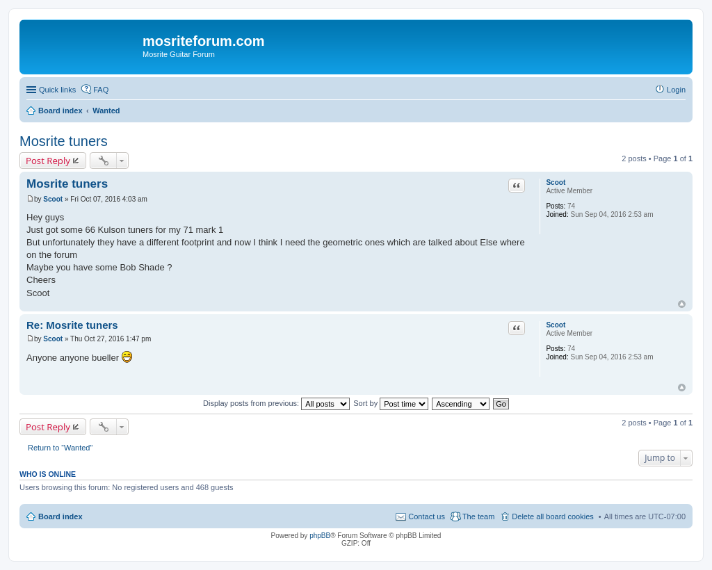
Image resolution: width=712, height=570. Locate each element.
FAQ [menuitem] (100, 90)
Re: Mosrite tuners (72, 325)
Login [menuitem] (676, 90)
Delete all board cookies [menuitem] (552, 516)
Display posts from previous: (276, 403)
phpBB (319, 535)
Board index (60, 516)
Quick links (57, 90)
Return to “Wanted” (60, 447)
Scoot (555, 182)
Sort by (390, 403)
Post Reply (48, 160)
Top (682, 304)
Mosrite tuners (63, 141)
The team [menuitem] (478, 516)
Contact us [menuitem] (426, 516)
